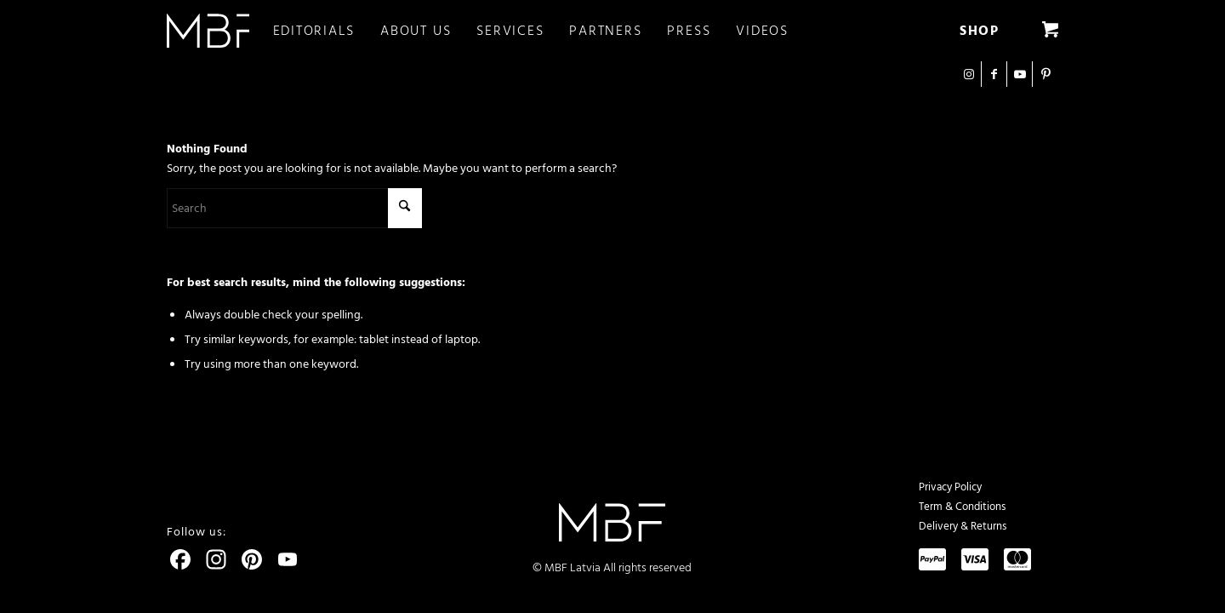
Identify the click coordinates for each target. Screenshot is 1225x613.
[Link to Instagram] (968, 74)
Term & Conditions (962, 506)
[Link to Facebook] (994, 74)
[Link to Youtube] (1019, 74)
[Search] (294, 208)
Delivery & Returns (962, 526)
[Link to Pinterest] (1045, 74)
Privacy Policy (950, 487)
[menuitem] (327, 30)
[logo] (208, 31)
